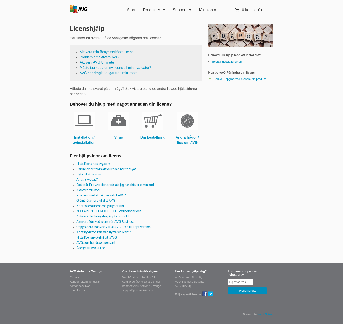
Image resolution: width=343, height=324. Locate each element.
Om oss (75, 277)
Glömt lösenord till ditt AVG (95, 200)
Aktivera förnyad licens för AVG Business (105, 221)
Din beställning (153, 137)
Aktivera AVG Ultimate (97, 62)
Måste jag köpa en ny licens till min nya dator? (115, 67)
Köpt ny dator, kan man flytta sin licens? (103, 232)
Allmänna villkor (80, 286)
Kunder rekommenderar (85, 281)
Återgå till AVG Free (90, 248)
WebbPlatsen (265, 314)
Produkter (151, 10)
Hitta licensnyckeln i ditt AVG (96, 237)
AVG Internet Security (188, 277)
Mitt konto (207, 10)
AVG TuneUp (183, 286)
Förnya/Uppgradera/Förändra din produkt (240, 79)
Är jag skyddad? (87, 179)
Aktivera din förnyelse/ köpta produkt (102, 216)
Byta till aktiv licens (89, 174)
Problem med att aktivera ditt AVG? (101, 195)
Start (131, 10)
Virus (118, 137)
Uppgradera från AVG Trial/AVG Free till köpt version (113, 227)
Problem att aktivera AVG (99, 57)
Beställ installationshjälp (227, 61)
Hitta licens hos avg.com (93, 164)
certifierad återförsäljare (137, 281)
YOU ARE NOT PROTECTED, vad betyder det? (109, 211)
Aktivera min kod (88, 190)
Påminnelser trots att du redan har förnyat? (106, 169)
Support (180, 10)
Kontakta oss (78, 290)
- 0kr (252, 10)
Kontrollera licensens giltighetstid (100, 206)
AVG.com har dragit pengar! (95, 242)
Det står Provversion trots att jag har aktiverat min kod (115, 185)
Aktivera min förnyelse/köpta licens (106, 52)
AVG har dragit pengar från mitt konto (109, 73)
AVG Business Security (189, 281)
